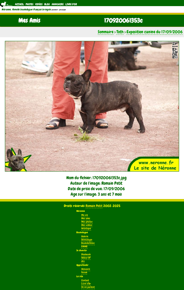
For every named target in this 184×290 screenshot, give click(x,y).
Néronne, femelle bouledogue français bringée (26, 9)
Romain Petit (94, 206)
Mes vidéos (86, 225)
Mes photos (87, 221)
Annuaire (58, 4)
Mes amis (85, 218)
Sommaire (105, 31)
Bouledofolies (88, 243)
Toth (119, 31)
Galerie (84, 236)
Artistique (86, 228)
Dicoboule (86, 254)
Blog (47, 4)
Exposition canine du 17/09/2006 (154, 31)
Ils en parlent (88, 287)
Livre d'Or (71, 4)
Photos (29, 4)
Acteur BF (85, 257)
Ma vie (84, 215)
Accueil (19, 4)
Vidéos (38, 4)
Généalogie (86, 239)
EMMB (84, 246)
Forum (84, 272)
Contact (85, 280)
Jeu (83, 261)
